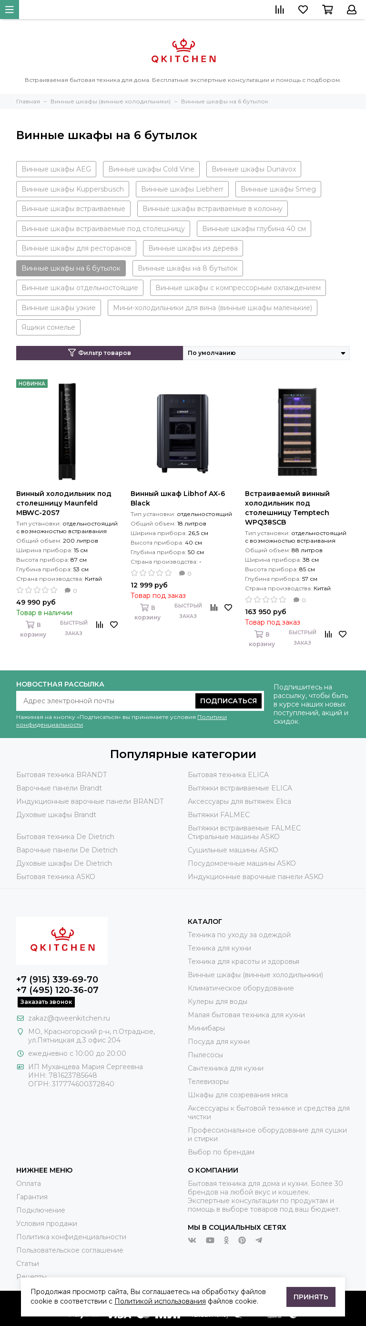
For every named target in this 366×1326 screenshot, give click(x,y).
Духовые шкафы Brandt (56, 814)
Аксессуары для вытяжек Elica (239, 801)
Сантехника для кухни (226, 1068)
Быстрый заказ (74, 628)
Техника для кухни (219, 948)
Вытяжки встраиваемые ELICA (240, 788)
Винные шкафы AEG (56, 169)
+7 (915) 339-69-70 (57, 979)
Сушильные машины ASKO (233, 850)
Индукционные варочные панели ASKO (256, 876)
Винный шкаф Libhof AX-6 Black (178, 498)
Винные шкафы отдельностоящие (79, 287)
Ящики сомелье (48, 327)
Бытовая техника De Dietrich (65, 836)
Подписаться (228, 701)
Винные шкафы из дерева (193, 248)
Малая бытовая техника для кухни (246, 1015)
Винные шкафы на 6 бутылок (71, 268)
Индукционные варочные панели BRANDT (89, 801)
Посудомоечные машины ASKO (242, 863)
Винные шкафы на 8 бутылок (188, 268)
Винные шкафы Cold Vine (151, 169)
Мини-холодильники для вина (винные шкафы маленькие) (212, 308)
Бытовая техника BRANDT (61, 774)
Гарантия (32, 1197)
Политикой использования (160, 1301)
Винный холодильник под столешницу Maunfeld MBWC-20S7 (64, 503)
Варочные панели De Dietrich (67, 850)
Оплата (28, 1183)
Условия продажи (46, 1223)
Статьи (27, 1263)
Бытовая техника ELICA (228, 774)
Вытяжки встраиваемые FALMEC (244, 828)
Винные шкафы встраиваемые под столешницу (103, 228)
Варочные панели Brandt (59, 788)
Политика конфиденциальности (71, 1237)
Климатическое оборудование (241, 988)
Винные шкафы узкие (58, 308)
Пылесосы (205, 1055)
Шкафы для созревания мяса (238, 1095)
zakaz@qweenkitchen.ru (69, 1018)
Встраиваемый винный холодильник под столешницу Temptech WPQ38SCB (287, 507)
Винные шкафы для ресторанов (76, 248)
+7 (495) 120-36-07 (57, 990)
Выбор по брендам (221, 1152)
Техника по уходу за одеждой (239, 935)
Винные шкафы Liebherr (182, 189)
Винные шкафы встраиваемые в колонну (212, 208)
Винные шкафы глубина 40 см (254, 228)
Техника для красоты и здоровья (243, 961)
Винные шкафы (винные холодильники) (255, 975)
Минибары (206, 1028)
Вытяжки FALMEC (219, 814)
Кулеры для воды (217, 1001)
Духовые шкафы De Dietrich (64, 863)
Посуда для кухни (219, 1041)
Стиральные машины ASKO (234, 836)
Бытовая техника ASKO (55, 876)
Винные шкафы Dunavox (254, 169)
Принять (311, 1297)
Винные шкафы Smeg (278, 189)
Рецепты (31, 1277)
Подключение (40, 1210)
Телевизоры (208, 1081)
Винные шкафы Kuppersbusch (72, 189)
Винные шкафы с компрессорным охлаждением (238, 287)
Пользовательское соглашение (69, 1250)
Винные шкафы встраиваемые (73, 208)
